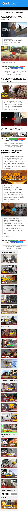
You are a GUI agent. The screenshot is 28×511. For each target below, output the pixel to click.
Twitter (20, 68)
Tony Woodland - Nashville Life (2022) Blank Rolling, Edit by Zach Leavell (13, 80)
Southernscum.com (8, 236)
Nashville (20, 40)
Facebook (13, 68)
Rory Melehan (18, 246)
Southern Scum (6, 245)
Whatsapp (13, 66)
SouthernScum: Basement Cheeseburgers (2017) (12, 151)
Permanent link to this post (14, 74)
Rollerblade (15, 71)
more (14, 252)
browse (13, 490)
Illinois (19, 245)
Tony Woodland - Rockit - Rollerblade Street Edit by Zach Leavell (13, 17)
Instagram (21, 66)
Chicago (14, 245)
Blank (15, 143)
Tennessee (7, 42)
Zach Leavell (17, 72)
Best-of (21, 145)
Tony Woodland (8, 39)
